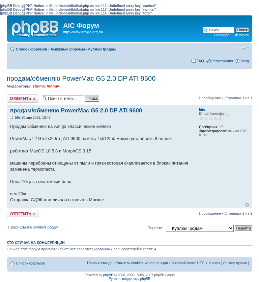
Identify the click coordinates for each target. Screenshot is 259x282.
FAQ (200, 61)
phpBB (108, 275)
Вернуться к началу (247, 205)
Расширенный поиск (231, 35)
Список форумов (31, 49)
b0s (18, 117)
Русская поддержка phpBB (129, 279)
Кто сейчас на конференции (36, 243)
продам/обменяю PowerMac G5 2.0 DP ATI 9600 (81, 78)
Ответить (22, 98)
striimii (38, 86)
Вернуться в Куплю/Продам (34, 227)
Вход (244, 61)
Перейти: (156, 228)
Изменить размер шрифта (244, 48)
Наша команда (99, 263)
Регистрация (222, 61)
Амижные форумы (68, 49)
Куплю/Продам (102, 49)
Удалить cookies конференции (142, 263)
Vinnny (53, 86)
